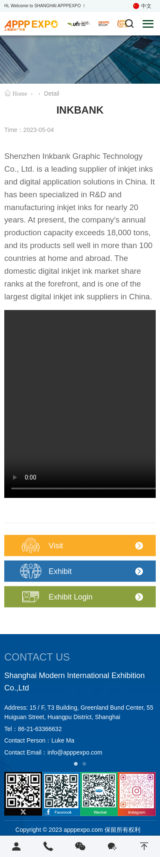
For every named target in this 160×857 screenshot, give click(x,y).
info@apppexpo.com (74, 752)
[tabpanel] (80, 714)
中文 (142, 6)
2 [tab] (84, 763)
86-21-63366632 (40, 728)
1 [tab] (76, 763)
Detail (51, 94)
